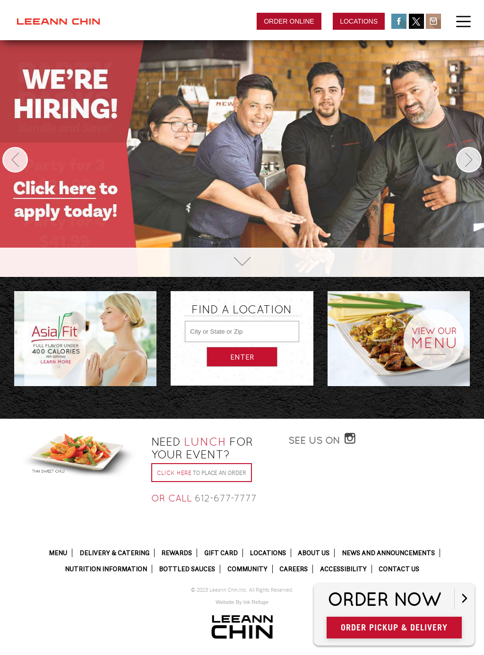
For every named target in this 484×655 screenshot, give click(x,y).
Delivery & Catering (114, 553)
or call (171, 498)
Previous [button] (15, 159)
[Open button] (464, 599)
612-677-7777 (226, 498)
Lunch (205, 441)
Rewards (176, 553)
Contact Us (399, 569)
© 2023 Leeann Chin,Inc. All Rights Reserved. (242, 590)
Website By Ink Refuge (242, 602)
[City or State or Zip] (242, 331)
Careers (293, 569)
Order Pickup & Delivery (394, 627)
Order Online (289, 21)
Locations (359, 21)
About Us (313, 553)
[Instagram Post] (379, 485)
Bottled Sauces (187, 569)
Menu (58, 553)
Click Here (174, 473)
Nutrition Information (106, 569)
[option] (242, 158)
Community (247, 569)
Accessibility (343, 569)
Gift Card (221, 553)
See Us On (314, 440)
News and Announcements (388, 553)
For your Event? (202, 448)
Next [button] (469, 159)
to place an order (201, 473)
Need (202, 448)
